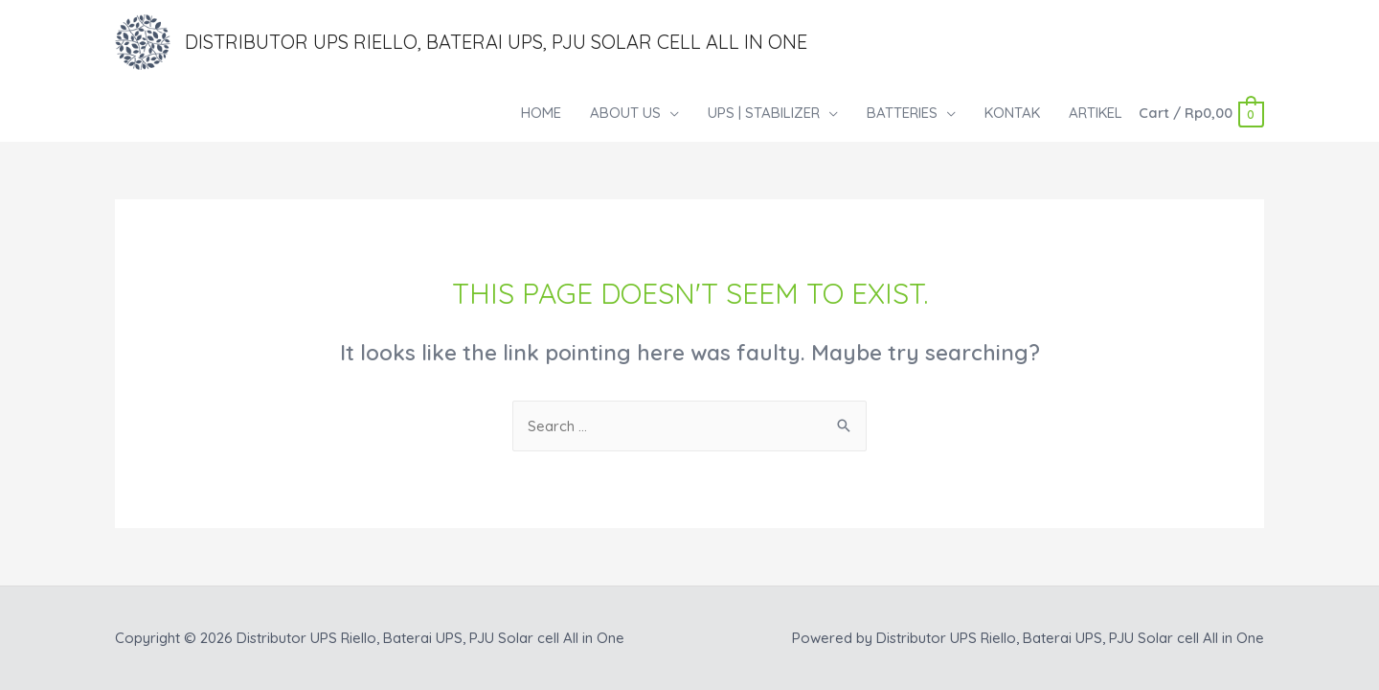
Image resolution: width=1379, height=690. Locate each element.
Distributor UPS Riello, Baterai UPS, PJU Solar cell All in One (496, 42)
